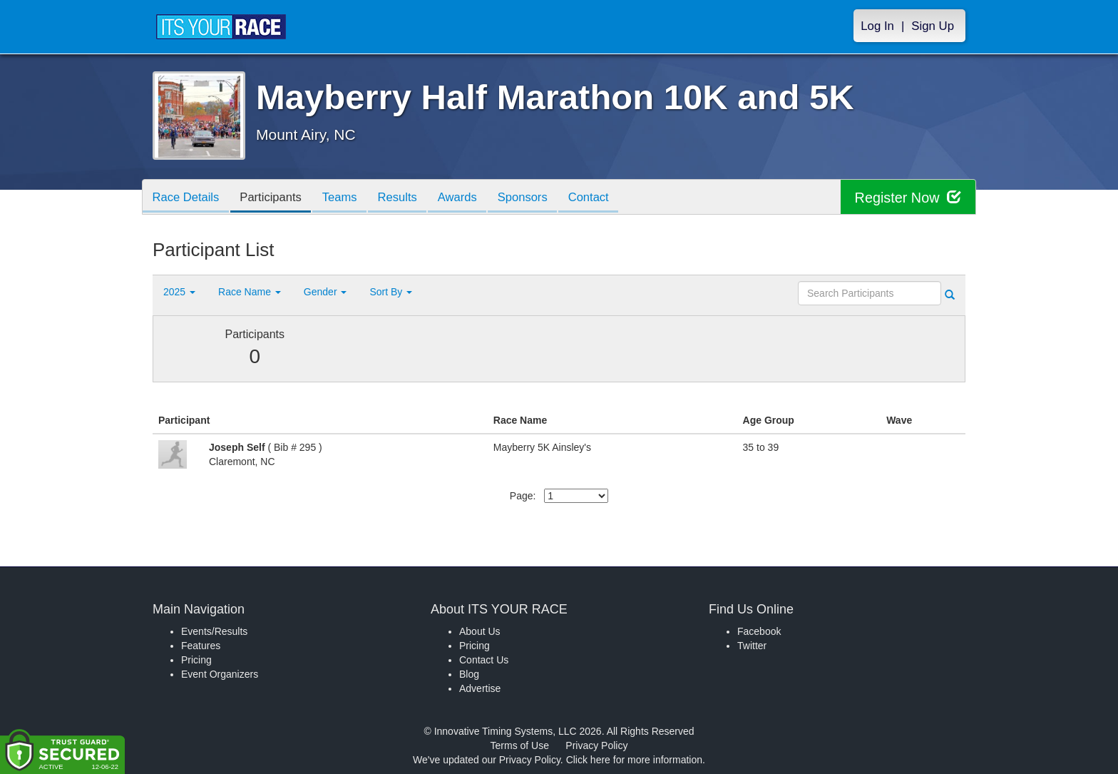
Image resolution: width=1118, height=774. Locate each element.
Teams (346, 198)
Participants (275, 198)
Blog (469, 674)
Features (200, 645)
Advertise (480, 688)
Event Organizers (219, 674)
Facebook (759, 631)
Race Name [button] (249, 291)
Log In (877, 26)
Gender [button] (325, 291)
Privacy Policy (596, 745)
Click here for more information (634, 759)
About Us (480, 631)
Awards (470, 198)
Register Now (907, 197)
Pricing (196, 660)
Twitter (751, 645)
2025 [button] (179, 291)
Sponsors (538, 198)
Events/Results (214, 631)
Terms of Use (520, 745)
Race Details (187, 198)
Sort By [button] (390, 291)
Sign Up (932, 26)
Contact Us (483, 660)
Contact (606, 198)
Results (407, 198)
